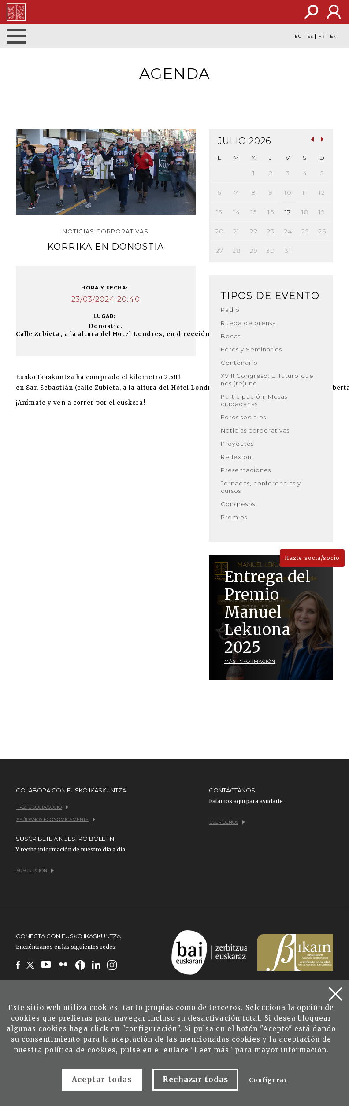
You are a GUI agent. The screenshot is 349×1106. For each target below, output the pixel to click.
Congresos (238, 503)
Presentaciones (246, 469)
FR (321, 36)
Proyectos (237, 443)
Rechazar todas (196, 1079)
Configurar (268, 1080)
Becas (231, 336)
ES (310, 36)
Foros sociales (244, 417)
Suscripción (35, 870)
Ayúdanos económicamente (55, 819)
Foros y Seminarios (251, 349)
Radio (230, 309)
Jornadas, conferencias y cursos (261, 487)
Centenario (239, 362)
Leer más (211, 1050)
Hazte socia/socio (312, 558)
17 (288, 212)
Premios (234, 517)
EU (298, 36)
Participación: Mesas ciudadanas (254, 400)
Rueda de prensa (249, 322)
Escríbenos (227, 822)
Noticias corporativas (255, 430)
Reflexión (236, 456)
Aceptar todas (102, 1079)
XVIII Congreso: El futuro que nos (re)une (267, 379)
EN (333, 36)
